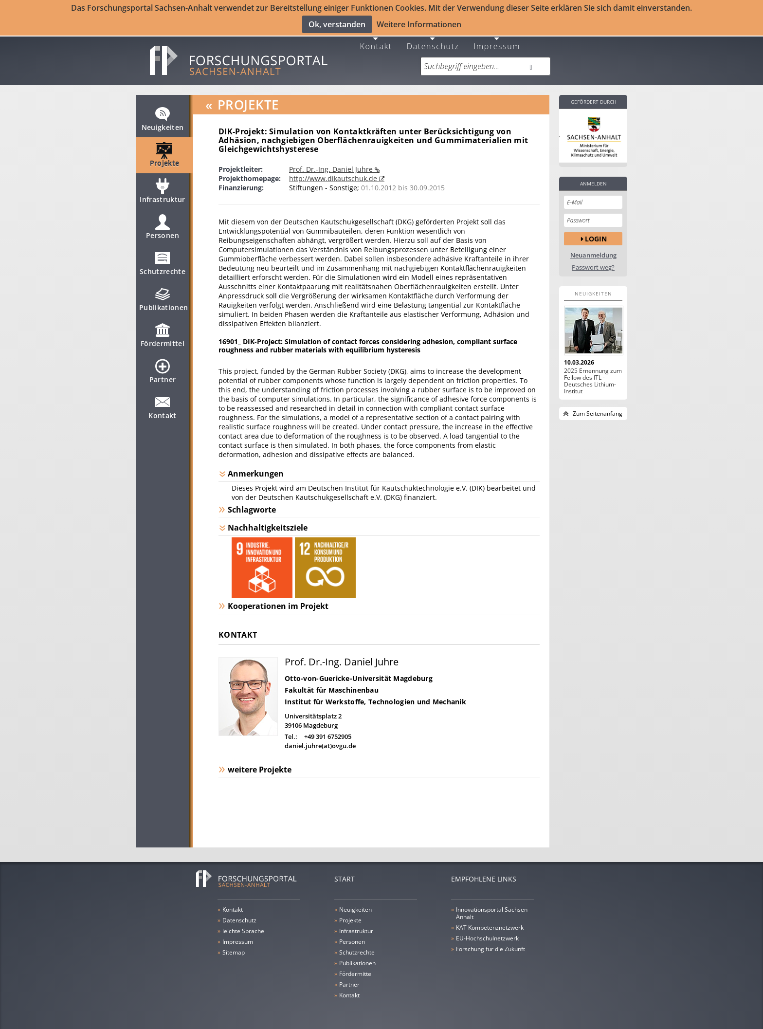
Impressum (496, 45)
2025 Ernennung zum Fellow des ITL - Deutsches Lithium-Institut (593, 380)
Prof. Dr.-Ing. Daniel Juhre (332, 168)
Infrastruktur (162, 194)
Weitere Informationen (419, 24)
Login (596, 237)
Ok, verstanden (337, 24)
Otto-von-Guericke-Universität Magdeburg (359, 677)
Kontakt (376, 45)
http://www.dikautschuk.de (334, 178)
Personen (162, 230)
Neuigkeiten (163, 122)
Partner (162, 375)
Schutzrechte (162, 267)
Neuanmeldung (593, 254)
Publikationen (163, 303)
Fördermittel (162, 339)
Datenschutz (433, 45)
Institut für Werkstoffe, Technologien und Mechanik (375, 701)
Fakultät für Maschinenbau (332, 689)
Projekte (165, 158)
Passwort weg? (593, 267)
